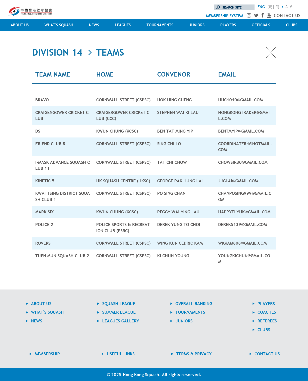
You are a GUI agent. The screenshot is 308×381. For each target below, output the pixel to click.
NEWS (94, 24)
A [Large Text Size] (291, 7)
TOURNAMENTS (160, 24)
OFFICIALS (261, 24)
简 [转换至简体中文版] (277, 7)
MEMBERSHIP (47, 354)
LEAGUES (123, 24)
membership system (224, 15)
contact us (287, 15)
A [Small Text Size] (282, 7)
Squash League (118, 303)
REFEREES (267, 321)
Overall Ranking (193, 303)
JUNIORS (196, 24)
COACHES (267, 312)
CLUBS (291, 24)
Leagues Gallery (120, 321)
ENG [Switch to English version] (261, 7)
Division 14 (57, 52)
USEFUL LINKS (121, 354)
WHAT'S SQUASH (58, 24)
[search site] (234, 7)
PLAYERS (228, 24)
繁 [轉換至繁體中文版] (270, 7)
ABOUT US (20, 24)
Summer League (119, 312)
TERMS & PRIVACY (194, 354)
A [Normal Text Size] (286, 7)
